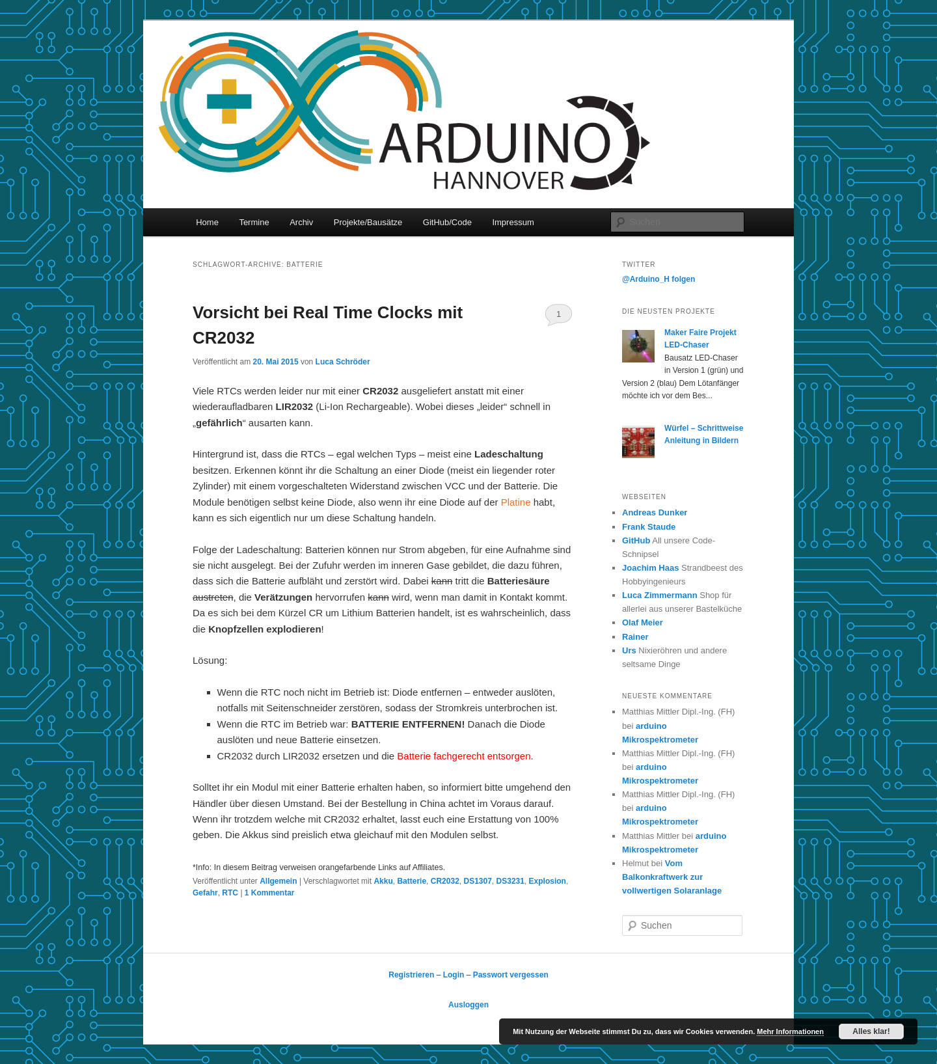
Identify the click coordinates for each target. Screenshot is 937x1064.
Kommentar (270, 892)
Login (454, 974)
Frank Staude (648, 527)
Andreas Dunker (654, 512)
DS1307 (477, 881)
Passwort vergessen (511, 974)
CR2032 (445, 881)
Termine (254, 222)
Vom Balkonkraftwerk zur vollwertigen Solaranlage (672, 876)
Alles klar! (870, 1031)
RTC (230, 892)
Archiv (301, 222)
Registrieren (411, 974)
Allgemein (278, 881)
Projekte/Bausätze (368, 222)
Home (207, 222)
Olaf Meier (642, 622)
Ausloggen (468, 1004)
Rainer (635, 637)
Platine (516, 502)
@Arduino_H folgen (658, 279)
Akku (382, 881)
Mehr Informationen (790, 1031)
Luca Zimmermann (660, 595)
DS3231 (510, 881)
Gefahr (205, 892)
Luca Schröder (343, 361)
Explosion (547, 881)
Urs (629, 650)
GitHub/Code (447, 222)
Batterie (411, 881)
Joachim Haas (650, 568)
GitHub (636, 540)
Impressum (513, 222)
